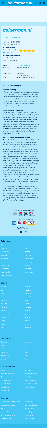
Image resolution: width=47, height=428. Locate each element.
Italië (2, 327)
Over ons (3, 377)
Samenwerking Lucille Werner (10, 402)
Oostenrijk (28, 297)
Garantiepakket (6, 419)
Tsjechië (27, 321)
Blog (2, 408)
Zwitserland (28, 327)
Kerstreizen (28, 265)
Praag (26, 352)
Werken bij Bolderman (8, 373)
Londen (3, 359)
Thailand (27, 317)
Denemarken (5, 297)
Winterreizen (28, 269)
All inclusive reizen (7, 245)
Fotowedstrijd (29, 415)
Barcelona (4, 342)
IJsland (3, 324)
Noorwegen (28, 293)
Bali (2, 290)
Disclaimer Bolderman (31, 384)
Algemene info (5, 390)
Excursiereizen (5, 262)
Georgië (3, 310)
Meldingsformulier (30, 380)
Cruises (27, 248)
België (3, 293)
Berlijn (3, 349)
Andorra (3, 287)
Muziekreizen (5, 252)
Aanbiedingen (29, 412)
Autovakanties (5, 272)
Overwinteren (29, 255)
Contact (3, 370)
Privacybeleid (29, 377)
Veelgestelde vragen (31, 373)
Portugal (27, 304)
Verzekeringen (5, 387)
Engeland (4, 304)
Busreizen (4, 248)
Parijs (26, 349)
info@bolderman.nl (24, 65)
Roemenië (28, 307)
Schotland (28, 310)
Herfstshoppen (29, 262)
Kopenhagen (5, 355)
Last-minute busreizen (31, 405)
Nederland (28, 290)
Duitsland (4, 300)
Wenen (27, 359)
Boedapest (4, 352)
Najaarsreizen (29, 258)
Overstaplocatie (6, 384)
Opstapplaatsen (6, 380)
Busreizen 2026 (5, 412)
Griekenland (5, 314)
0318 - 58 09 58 (36, 3)
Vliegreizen (28, 252)
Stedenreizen (29, 272)
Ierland (3, 321)
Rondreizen (4, 258)
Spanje (27, 314)
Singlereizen (5, 265)
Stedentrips (4, 255)
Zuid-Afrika (28, 324)
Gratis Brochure (29, 419)
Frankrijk (4, 307)
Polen (26, 300)
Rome (26, 355)
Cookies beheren (30, 387)
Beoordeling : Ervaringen (9, 51)
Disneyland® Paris (6, 275)
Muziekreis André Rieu (8, 405)
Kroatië (3, 331)
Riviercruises (5, 269)
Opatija (27, 345)
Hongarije (4, 317)
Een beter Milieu (29, 408)
